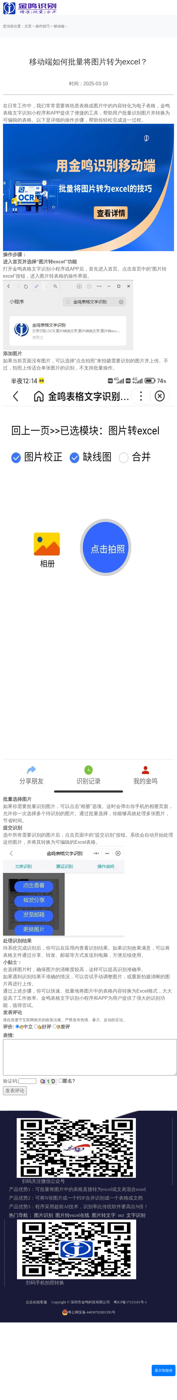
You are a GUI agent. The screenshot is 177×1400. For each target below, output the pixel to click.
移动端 (59, 26)
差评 (63, 1026)
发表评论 (14, 1090)
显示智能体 (164, 1370)
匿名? (69, 1081)
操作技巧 (42, 26)
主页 (28, 26)
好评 (44, 1026)
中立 (26, 1026)
